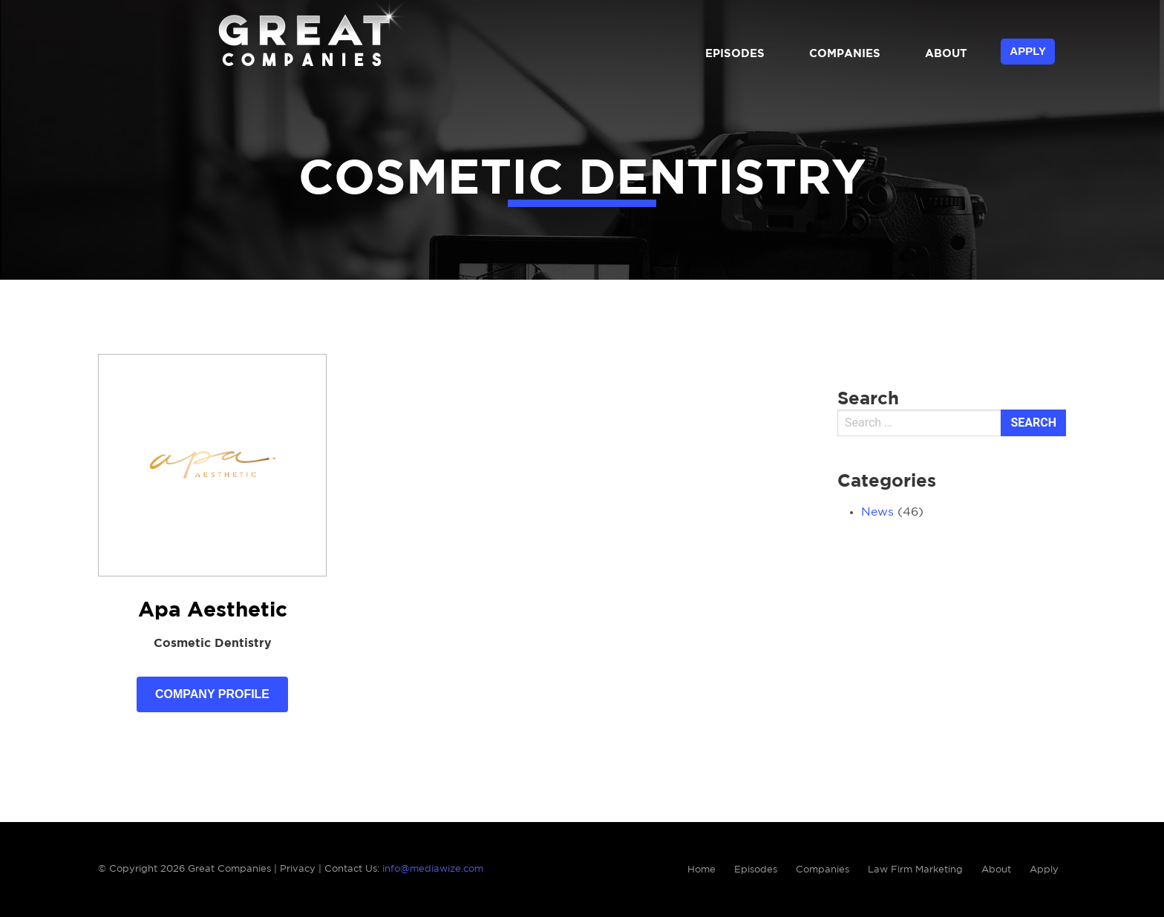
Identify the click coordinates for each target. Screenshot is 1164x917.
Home (701, 870)
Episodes (735, 54)
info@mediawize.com (432, 869)
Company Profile (212, 694)
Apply (1028, 51)
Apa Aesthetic (212, 610)
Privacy (297, 869)
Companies (844, 54)
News (877, 512)
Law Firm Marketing (915, 870)
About (946, 54)
